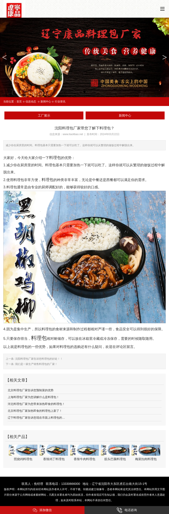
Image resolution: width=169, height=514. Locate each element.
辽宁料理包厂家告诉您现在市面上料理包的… (36, 417)
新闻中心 (45, 101)
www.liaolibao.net (73, 134)
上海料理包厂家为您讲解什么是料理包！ (33, 397)
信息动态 (31, 101)
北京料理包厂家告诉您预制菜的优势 (30, 390)
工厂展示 (44, 115)
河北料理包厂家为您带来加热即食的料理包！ (36, 404)
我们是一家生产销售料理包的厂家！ (36, 364)
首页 (19, 101)
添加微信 (42, 510)
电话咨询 (127, 510)
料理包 (39, 338)
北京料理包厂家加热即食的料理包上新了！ (35, 410)
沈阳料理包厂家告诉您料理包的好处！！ (39, 358)
